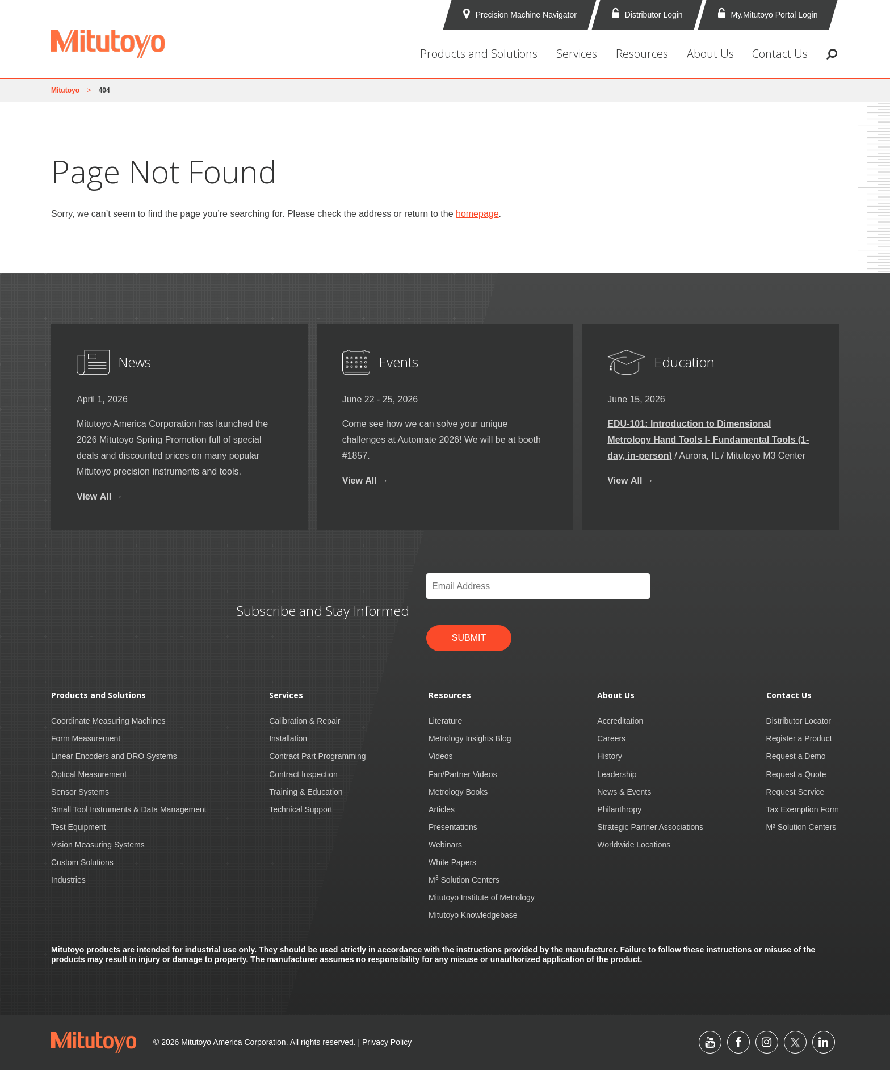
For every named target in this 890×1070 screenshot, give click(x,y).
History (609, 756)
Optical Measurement (89, 774)
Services (576, 53)
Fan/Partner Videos (463, 774)
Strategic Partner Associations (650, 827)
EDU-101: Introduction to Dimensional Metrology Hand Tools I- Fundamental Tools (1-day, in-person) (708, 439)
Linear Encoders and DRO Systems (114, 756)
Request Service (795, 791)
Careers (611, 738)
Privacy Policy (387, 1042)
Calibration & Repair (304, 720)
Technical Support (300, 809)
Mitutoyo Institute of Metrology (482, 897)
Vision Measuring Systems (98, 844)
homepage (477, 214)
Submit (469, 638)
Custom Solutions (82, 862)
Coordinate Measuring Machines (108, 720)
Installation (288, 738)
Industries (68, 879)
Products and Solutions (479, 53)
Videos (441, 756)
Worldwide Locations (633, 844)
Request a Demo (796, 756)
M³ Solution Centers (801, 827)
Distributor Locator (798, 720)
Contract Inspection (303, 774)
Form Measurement (85, 738)
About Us (710, 53)
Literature (445, 720)
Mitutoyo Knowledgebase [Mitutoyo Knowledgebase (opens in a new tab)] (473, 915)
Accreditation (620, 720)
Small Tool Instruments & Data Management (129, 809)
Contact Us (780, 53)
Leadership (616, 774)
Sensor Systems (80, 791)
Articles (442, 809)
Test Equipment (78, 827)
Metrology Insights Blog (470, 738)
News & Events (624, 791)
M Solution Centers (464, 879)
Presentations (453, 827)
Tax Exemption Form (802, 809)
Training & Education (305, 791)
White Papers (452, 862)
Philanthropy (619, 809)
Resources (642, 53)
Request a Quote (796, 774)
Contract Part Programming (317, 756)
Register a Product (799, 738)
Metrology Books (458, 791)
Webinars (445, 844)
